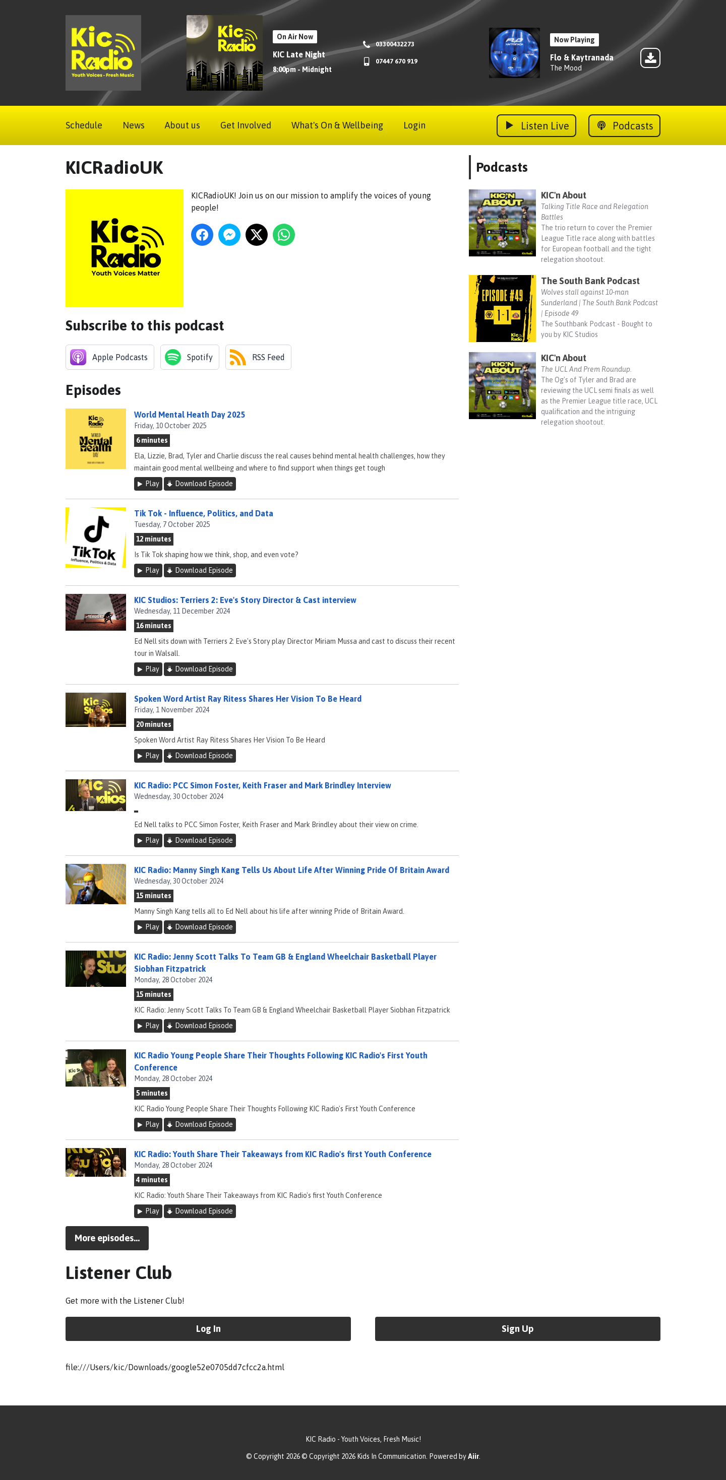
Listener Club (119, 1272)
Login (414, 125)
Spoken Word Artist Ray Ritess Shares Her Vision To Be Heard (247, 698)
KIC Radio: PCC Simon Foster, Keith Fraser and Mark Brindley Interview (262, 785)
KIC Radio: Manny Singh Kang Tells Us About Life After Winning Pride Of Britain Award (291, 869)
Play (152, 484)
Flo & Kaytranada (582, 57)
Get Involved (245, 125)
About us (182, 125)
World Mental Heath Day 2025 (190, 414)
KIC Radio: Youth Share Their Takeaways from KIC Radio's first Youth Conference (283, 1154)
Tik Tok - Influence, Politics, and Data (203, 513)
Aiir (473, 1456)
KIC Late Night (299, 54)
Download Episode (204, 484)
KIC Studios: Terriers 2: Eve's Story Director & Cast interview (245, 599)
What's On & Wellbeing (337, 125)
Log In (208, 1328)
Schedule (84, 125)
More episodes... (107, 1238)
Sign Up (517, 1328)
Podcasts (502, 167)
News (134, 125)
